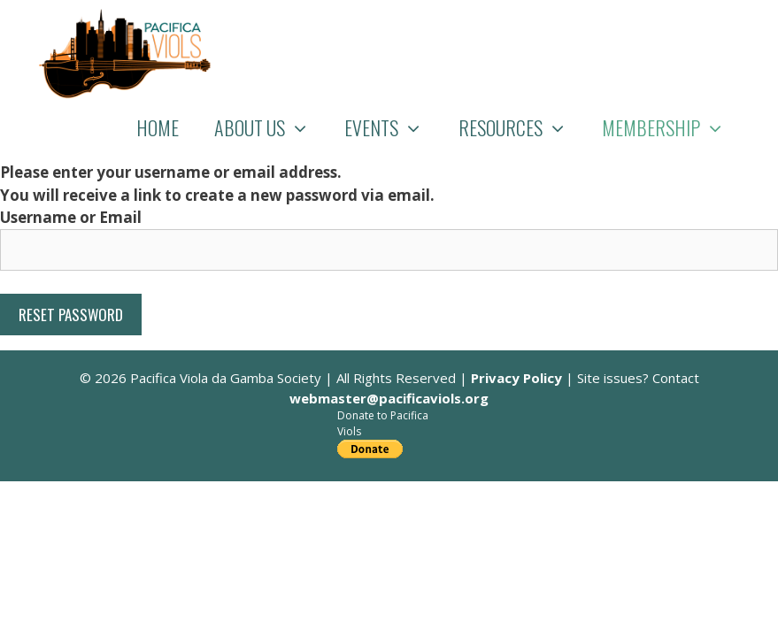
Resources (521, 127)
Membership (672, 127)
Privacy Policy (516, 378)
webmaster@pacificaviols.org (389, 398)
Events (392, 127)
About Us (270, 127)
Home (157, 127)
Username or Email (71, 217)
